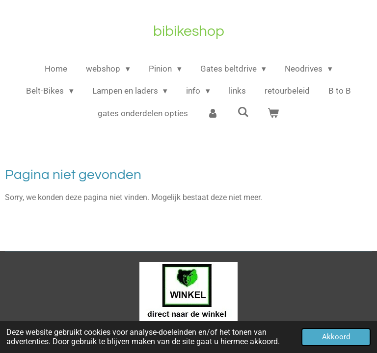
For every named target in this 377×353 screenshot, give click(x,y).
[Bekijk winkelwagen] (273, 114)
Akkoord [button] (336, 336)
